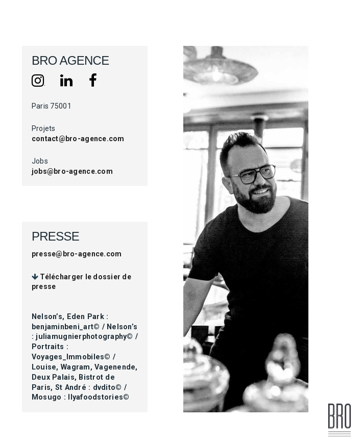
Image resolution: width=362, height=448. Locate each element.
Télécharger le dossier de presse (81, 282)
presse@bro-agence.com (77, 254)
